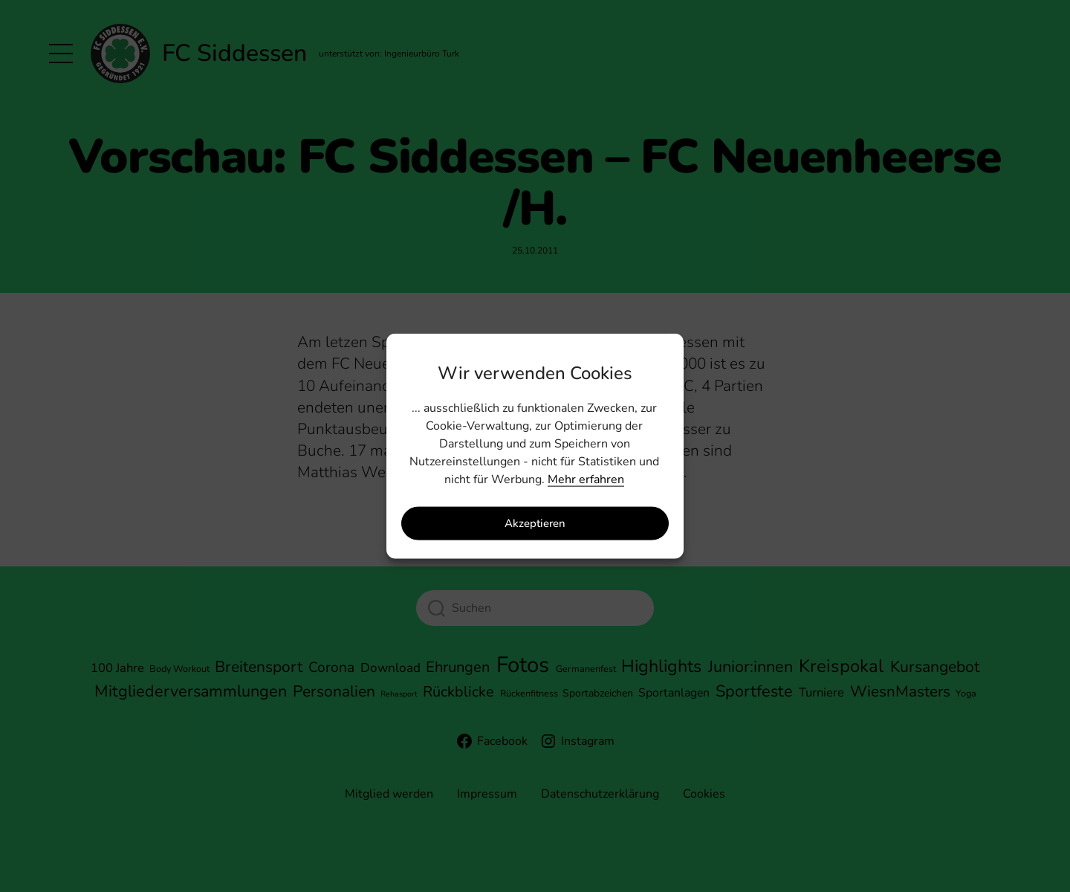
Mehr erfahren (586, 479)
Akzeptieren (535, 523)
